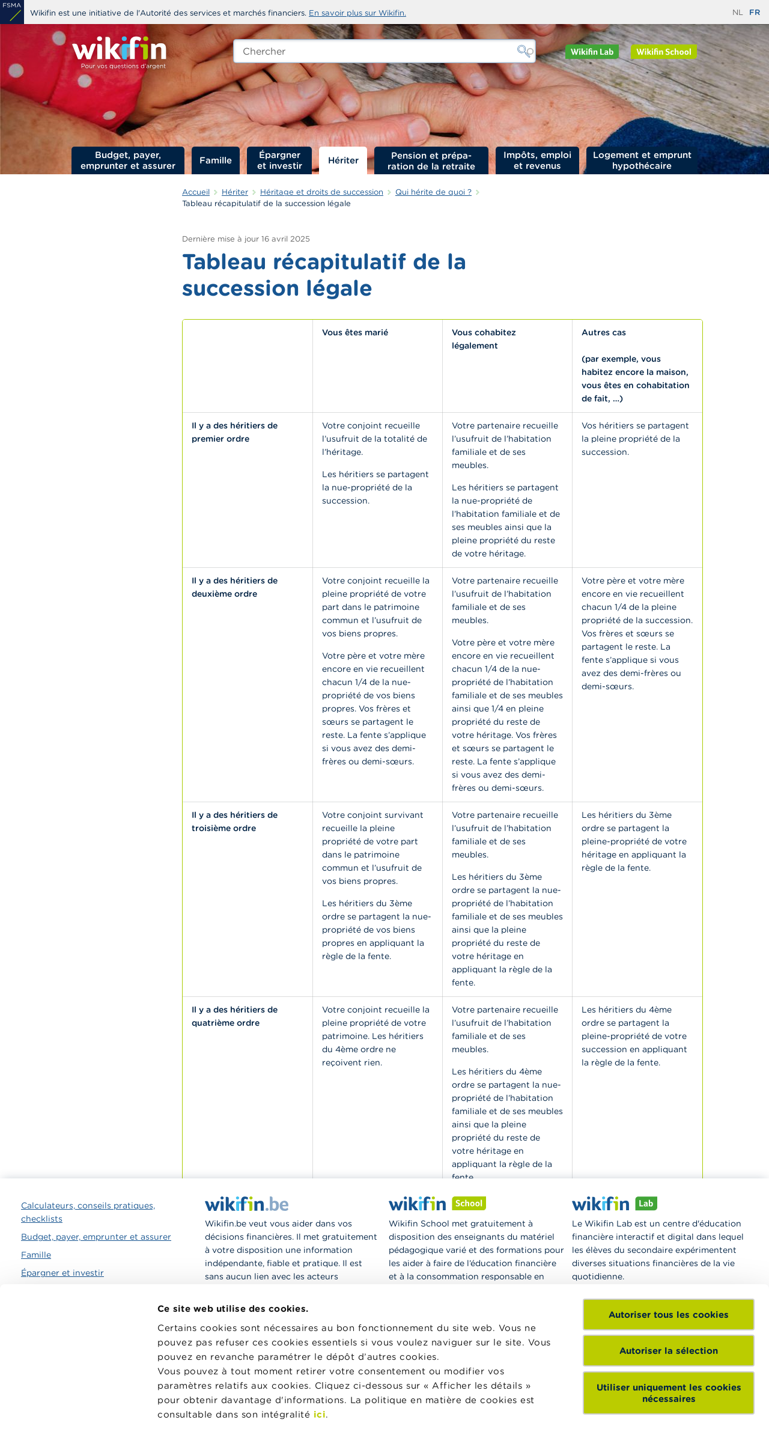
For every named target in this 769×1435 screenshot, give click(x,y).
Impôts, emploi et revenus (537, 160)
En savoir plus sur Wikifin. (357, 13)
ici (320, 1321)
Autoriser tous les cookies (669, 1221)
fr (754, 12)
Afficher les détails (201, 1411)
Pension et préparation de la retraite (431, 160)
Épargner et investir (279, 160)
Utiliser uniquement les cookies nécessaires (669, 1299)
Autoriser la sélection (668, 1257)
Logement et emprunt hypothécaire (642, 160)
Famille (215, 160)
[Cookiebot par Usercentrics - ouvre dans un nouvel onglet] (77, 1412)
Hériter (343, 160)
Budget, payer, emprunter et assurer (128, 160)
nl (737, 12)
